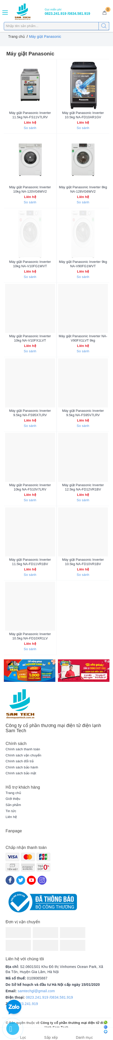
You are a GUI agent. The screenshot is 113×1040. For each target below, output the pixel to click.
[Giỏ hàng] (104, 12)
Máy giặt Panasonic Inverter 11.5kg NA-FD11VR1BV (30, 562)
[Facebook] (10, 880)
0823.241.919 (26, 1004)
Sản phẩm (13, 805)
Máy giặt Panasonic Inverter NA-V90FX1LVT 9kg (83, 338)
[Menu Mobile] (5, 12)
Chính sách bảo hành (22, 767)
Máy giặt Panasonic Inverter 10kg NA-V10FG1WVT (30, 264)
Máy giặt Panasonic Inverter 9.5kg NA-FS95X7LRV (30, 413)
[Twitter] (20, 880)
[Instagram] (42, 880)
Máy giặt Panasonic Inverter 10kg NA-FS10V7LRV (30, 487)
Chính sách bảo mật (21, 773)
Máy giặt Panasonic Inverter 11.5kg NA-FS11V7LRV (30, 115)
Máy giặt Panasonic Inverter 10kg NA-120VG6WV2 (30, 189)
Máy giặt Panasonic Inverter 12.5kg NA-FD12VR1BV (83, 487)
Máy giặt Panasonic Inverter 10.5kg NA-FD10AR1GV (83, 115)
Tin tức (11, 811)
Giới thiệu (13, 799)
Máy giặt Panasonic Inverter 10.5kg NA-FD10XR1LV (30, 636)
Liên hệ (11, 817)
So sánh (30, 128)
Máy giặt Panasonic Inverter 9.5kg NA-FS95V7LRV (83, 413)
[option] (29, 670)
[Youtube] (31, 880)
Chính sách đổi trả (20, 761)
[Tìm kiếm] (104, 26)
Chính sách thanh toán (23, 749)
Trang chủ (13, 793)
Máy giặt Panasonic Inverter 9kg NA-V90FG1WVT (83, 264)
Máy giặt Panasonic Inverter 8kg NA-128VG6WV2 (83, 189)
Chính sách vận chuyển (23, 755)
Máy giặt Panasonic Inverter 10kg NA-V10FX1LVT (30, 338)
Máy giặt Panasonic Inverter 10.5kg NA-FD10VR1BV (83, 562)
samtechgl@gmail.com (36, 991)
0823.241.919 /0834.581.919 (49, 997)
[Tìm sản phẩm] (56, 26)
